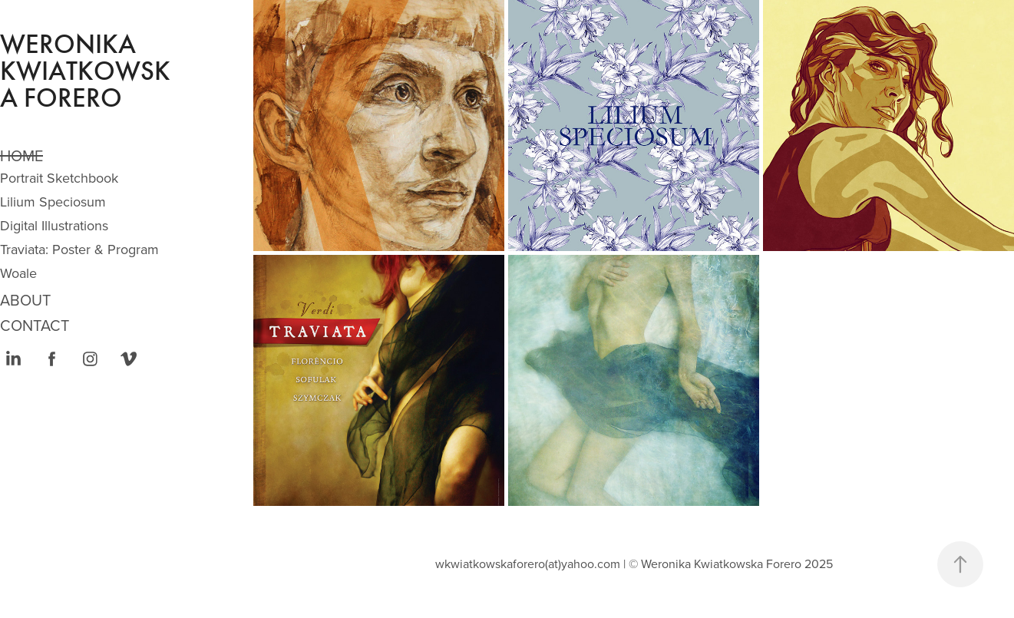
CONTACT (34, 325)
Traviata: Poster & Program (79, 249)
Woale (18, 273)
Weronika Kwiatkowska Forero (85, 71)
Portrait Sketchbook (59, 177)
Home (21, 155)
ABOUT (25, 300)
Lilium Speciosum (53, 201)
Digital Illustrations (54, 225)
